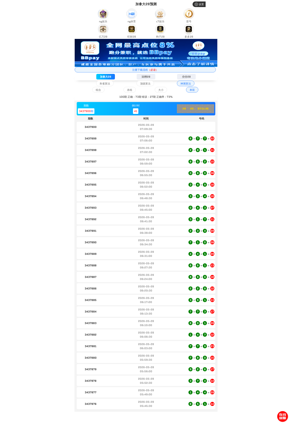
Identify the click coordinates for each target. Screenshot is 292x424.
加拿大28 (105, 77)
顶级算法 (145, 83)
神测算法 (185, 83)
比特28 (146, 77)
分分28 (186, 77)
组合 (98, 90)
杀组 (129, 90)
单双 (192, 90)
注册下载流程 (145, 70)
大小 (161, 90)
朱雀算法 (105, 83)
